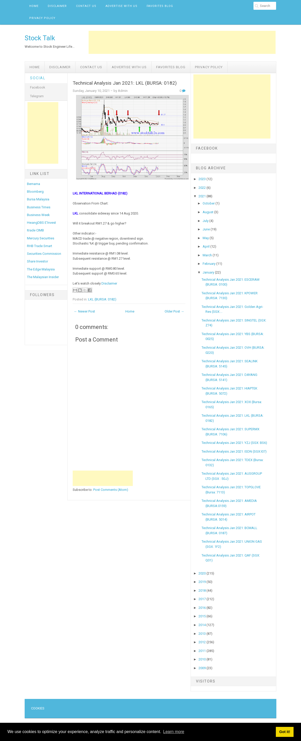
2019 (202, 582)
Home (34, 6)
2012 (202, 642)
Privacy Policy (42, 18)
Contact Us (86, 6)
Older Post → (174, 311)
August (208, 212)
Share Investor (37, 261)
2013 (202, 634)
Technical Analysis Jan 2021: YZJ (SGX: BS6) (234, 443)
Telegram (37, 96)
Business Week (38, 215)
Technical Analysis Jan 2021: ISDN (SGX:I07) (234, 451)
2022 (202, 188)
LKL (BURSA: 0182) (102, 299)
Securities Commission (44, 254)
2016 (202, 608)
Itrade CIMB (35, 230)
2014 (202, 625)
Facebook (37, 87)
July (206, 221)
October (209, 203)
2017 (202, 599)
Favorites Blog (160, 6)
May (206, 238)
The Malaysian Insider (43, 277)
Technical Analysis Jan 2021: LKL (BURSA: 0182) (125, 83)
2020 (202, 573)
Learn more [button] (173, 731)
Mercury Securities (40, 238)
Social (37, 78)
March (208, 255)
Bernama (33, 184)
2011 (202, 651)
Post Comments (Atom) (110, 490)
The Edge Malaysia (41, 269)
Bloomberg (35, 191)
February (209, 264)
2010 (202, 659)
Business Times (38, 207)
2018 (202, 590)
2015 (202, 616)
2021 (202, 196)
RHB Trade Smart (39, 246)
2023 (202, 179)
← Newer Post (84, 311)
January (209, 272)
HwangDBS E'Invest (41, 223)
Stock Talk (40, 38)
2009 (202, 668)
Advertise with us (121, 6)
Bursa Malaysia (38, 199)
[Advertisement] (182, 42)
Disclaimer (57, 6)
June (207, 229)
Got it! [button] (284, 732)
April (206, 246)
